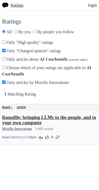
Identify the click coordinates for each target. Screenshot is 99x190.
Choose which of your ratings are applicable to (46, 70)
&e (41, 137)
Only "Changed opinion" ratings (31, 51)
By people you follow (53, 32)
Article (21, 107)
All (7, 32)
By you (22, 32)
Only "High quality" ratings (27, 42)
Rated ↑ (7, 107)
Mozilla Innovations (17, 129)
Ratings (17, 5)
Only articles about (45, 59)
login (92, 5)
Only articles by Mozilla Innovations (35, 82)
